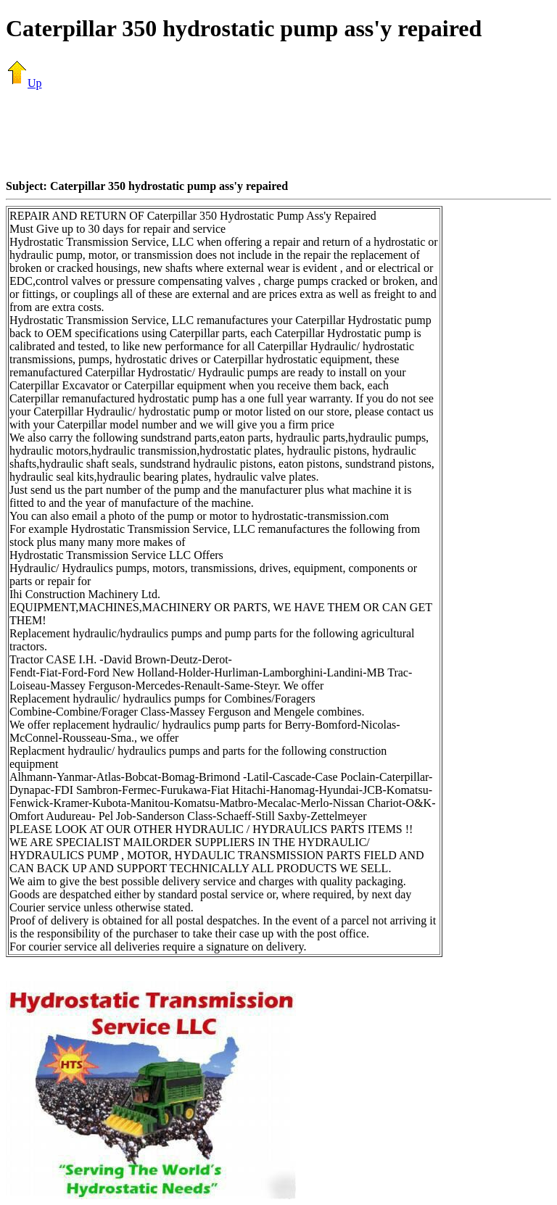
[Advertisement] (278, 134)
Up (24, 83)
